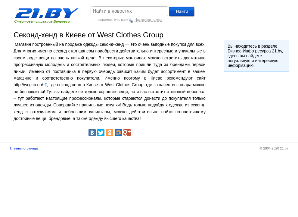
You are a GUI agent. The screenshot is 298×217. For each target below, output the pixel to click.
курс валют (121, 19)
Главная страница (24, 148)
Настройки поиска (148, 19)
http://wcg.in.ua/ (28, 84)
